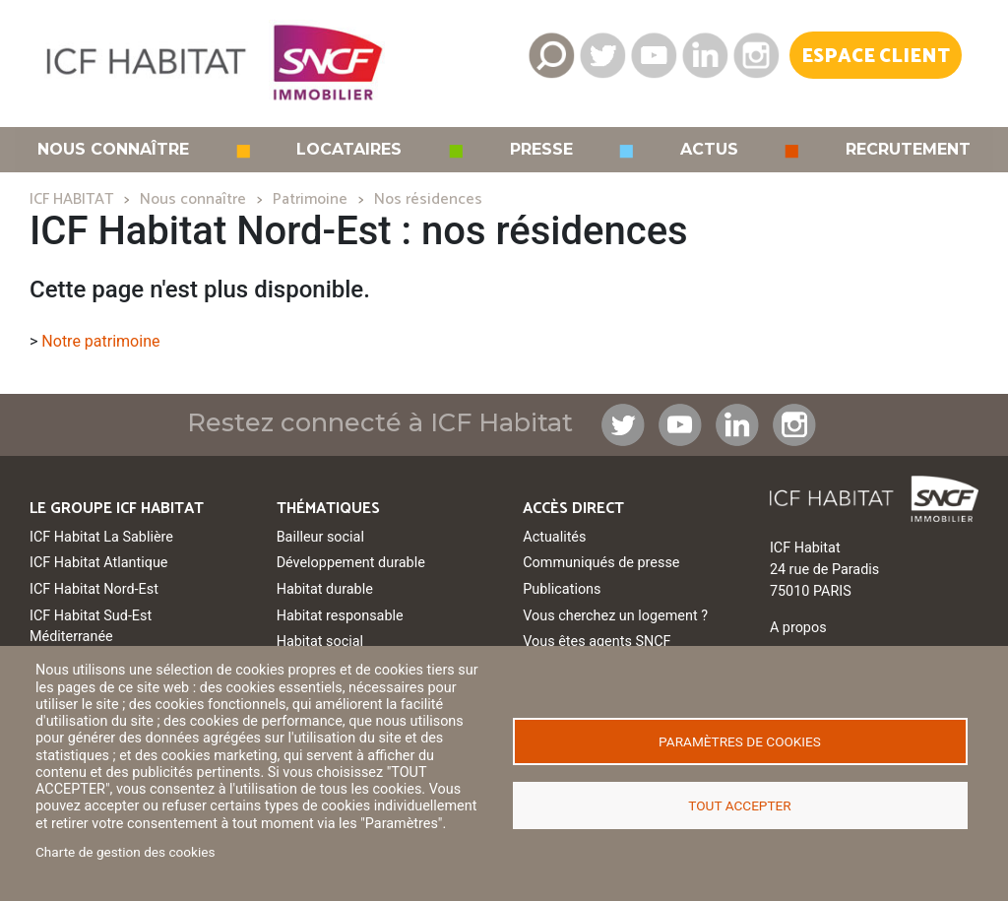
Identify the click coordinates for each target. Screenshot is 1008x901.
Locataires (349, 150)
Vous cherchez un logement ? (615, 616)
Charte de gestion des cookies (125, 852)
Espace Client (875, 56)
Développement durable (351, 562)
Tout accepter (739, 805)
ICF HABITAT (71, 199)
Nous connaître (113, 150)
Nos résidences (428, 199)
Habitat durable (325, 589)
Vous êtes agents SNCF (596, 641)
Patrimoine (310, 199)
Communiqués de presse (601, 562)
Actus (709, 150)
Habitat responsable (340, 616)
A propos (798, 627)
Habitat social (320, 641)
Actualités (554, 537)
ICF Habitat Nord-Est (94, 589)
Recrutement (908, 150)
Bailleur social (320, 537)
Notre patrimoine (100, 341)
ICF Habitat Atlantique (99, 562)
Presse (541, 150)
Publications (561, 589)
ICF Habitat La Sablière (101, 537)
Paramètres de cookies (740, 741)
